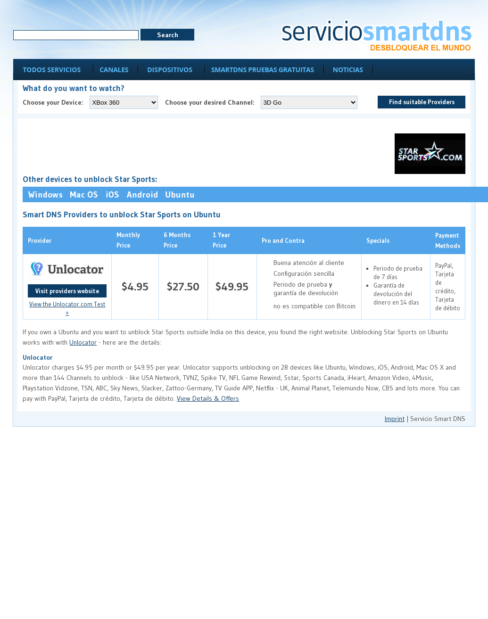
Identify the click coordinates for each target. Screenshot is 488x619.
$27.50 (183, 286)
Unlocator (83, 342)
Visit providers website (67, 291)
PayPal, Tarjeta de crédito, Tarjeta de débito (447, 287)
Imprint (395, 418)
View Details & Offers (208, 398)
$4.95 (135, 286)
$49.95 (231, 286)
